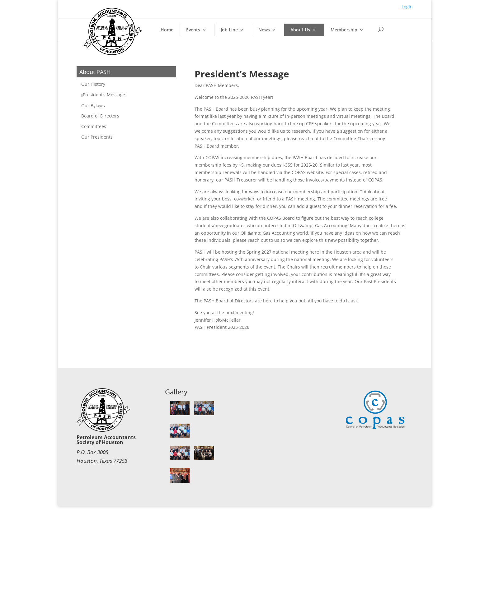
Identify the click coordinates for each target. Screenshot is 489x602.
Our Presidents (97, 137)
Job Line (229, 30)
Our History (93, 84)
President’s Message (104, 95)
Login (407, 7)
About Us (300, 30)
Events (193, 30)
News (264, 30)
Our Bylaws (93, 105)
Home (167, 30)
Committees (93, 126)
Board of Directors (100, 116)
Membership (344, 30)
